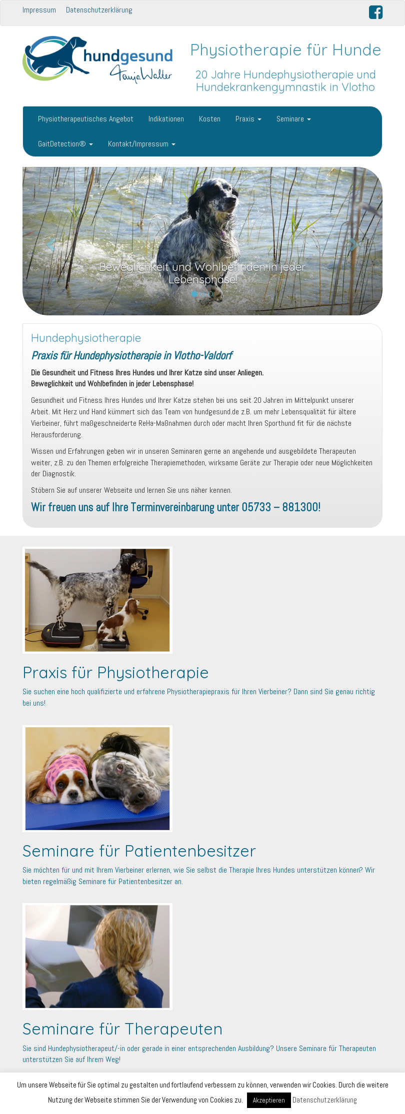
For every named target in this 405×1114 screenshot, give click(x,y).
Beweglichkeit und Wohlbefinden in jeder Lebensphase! (202, 273)
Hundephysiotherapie (86, 338)
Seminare (293, 118)
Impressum (39, 9)
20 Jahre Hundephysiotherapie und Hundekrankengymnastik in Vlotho (285, 80)
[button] (49, 241)
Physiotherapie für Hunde (286, 49)
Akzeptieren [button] (269, 1100)
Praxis (249, 118)
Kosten (209, 118)
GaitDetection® (65, 143)
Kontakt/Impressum (142, 143)
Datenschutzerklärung (99, 9)
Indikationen (166, 118)
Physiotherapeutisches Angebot (86, 118)
